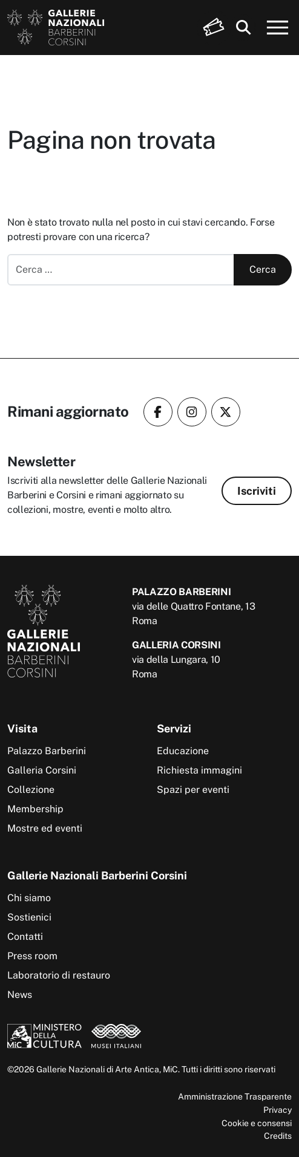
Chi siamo (29, 898)
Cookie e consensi (257, 1123)
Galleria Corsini (41, 770)
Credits (278, 1135)
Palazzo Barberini (46, 751)
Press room (32, 956)
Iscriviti (256, 490)
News (19, 994)
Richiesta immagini (199, 770)
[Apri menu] (278, 28)
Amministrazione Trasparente (235, 1096)
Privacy (277, 1109)
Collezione (30, 789)
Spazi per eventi (193, 789)
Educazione (183, 751)
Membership (35, 809)
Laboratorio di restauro (58, 975)
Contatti (25, 936)
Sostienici (29, 917)
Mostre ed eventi (44, 828)
